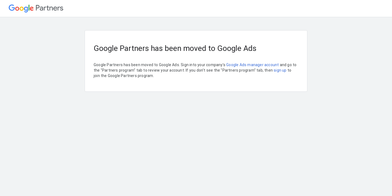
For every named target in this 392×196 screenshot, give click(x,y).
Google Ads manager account (252, 65)
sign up (280, 70)
